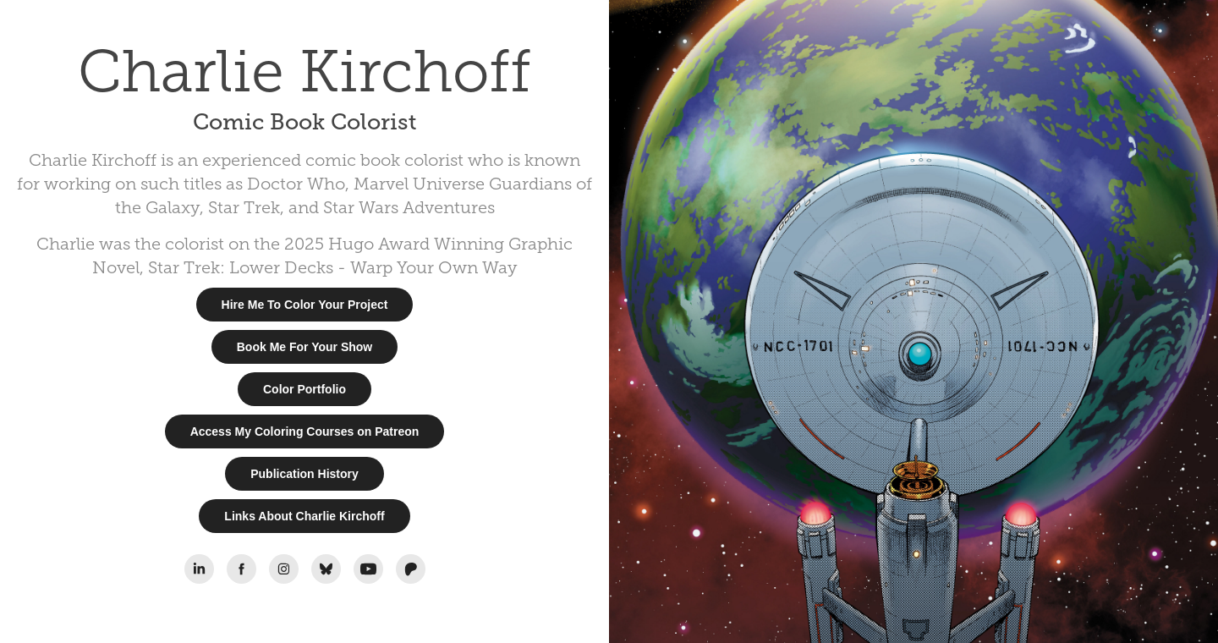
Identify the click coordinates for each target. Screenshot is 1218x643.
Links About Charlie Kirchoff (304, 516)
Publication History (304, 474)
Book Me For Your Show (305, 347)
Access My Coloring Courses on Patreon (305, 431)
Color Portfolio (304, 389)
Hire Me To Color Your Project (305, 304)
